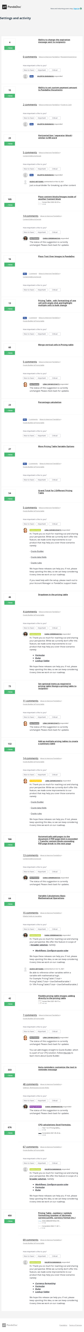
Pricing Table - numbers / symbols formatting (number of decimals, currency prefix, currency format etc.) (56, 1215)
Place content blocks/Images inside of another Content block (57, 197)
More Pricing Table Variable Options (56, 446)
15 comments (30, 912)
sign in (76, 8)
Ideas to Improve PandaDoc (49, 57)
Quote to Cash (66, 105)
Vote (10, 48)
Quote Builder (37, 551)
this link (67, 1052)
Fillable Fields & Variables (32, 916)
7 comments (30, 1015)
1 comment (33, 273)
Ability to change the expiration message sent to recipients (54, 40)
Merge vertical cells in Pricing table (55, 344)
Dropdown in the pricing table (53, 594)
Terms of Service (75, 1325)
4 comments (30, 611)
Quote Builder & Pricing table (33, 321)
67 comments (30, 1146)
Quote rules (36, 562)
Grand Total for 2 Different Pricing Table (55, 491)
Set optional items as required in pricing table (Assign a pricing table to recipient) (57, 686)
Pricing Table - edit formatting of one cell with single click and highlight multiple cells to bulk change (57, 303)
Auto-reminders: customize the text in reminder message (57, 1068)
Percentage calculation (49, 402)
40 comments (30, 1084)
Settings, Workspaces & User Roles (36, 1087)
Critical (56, 70)
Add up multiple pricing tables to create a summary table (58, 742)
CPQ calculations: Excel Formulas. (54, 1124)
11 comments (30, 700)
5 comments (30, 152)
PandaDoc (63, 1325)
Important (43, 70)
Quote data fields (39, 557)
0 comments (30, 56)
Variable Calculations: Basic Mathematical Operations (51, 896)
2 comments (30, 104)
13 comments (30, 855)
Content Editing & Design (32, 156)
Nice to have (29, 70)
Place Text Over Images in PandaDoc (56, 256)
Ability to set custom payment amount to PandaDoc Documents (57, 88)
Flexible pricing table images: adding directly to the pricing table (56, 997)
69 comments (30, 1239)
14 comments (30, 216)
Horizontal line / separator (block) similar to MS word (55, 136)
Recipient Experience (69, 57)
